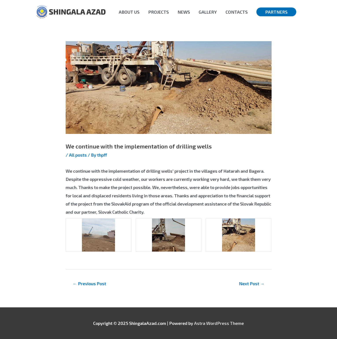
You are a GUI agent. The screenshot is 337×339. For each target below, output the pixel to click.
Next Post (252, 283)
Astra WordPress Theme (219, 323)
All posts (78, 154)
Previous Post (89, 283)
